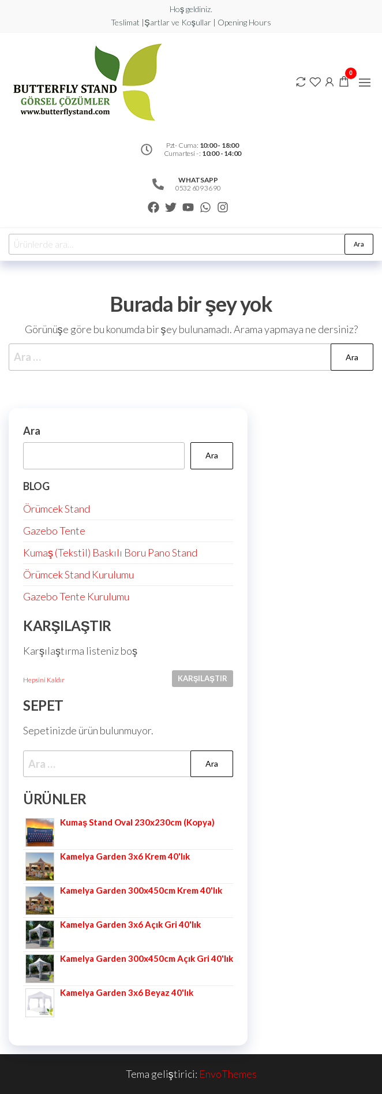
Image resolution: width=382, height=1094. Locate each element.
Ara (359, 244)
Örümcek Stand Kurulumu (78, 574)
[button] (364, 82)
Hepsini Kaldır (44, 679)
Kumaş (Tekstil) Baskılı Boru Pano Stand (110, 552)
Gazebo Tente (54, 530)
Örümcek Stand (56, 508)
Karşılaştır (202, 678)
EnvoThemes (228, 1073)
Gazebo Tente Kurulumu (76, 596)
